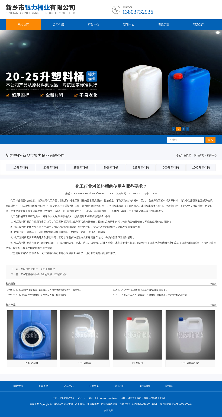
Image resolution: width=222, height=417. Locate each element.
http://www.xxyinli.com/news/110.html (93, 193)
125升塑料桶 (141, 167)
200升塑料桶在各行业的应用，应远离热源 (44, 274)
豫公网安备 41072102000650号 (176, 404)
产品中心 (93, 24)
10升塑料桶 (20, 167)
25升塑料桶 (80, 167)
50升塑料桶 (111, 167)
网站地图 (145, 386)
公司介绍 (58, 24)
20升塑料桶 (50, 167)
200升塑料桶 (171, 167)
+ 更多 (213, 283)
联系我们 (199, 24)
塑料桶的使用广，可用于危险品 (38, 269)
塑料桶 (169, 386)
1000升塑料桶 (201, 167)
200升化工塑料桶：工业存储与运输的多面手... (140, 290)
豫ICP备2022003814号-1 (144, 404)
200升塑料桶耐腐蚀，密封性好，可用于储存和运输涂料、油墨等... (44, 290)
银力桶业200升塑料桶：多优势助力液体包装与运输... (37, 294)
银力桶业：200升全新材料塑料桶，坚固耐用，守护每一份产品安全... (151, 294)
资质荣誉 (163, 24)
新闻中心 (128, 24)
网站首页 (23, 24)
